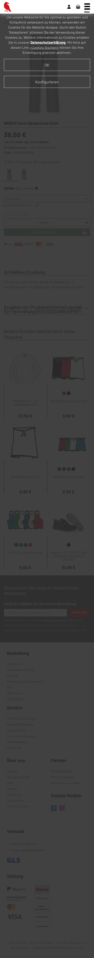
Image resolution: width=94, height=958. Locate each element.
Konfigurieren (47, 81)
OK (47, 65)
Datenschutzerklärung (48, 42)
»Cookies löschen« (44, 47)
